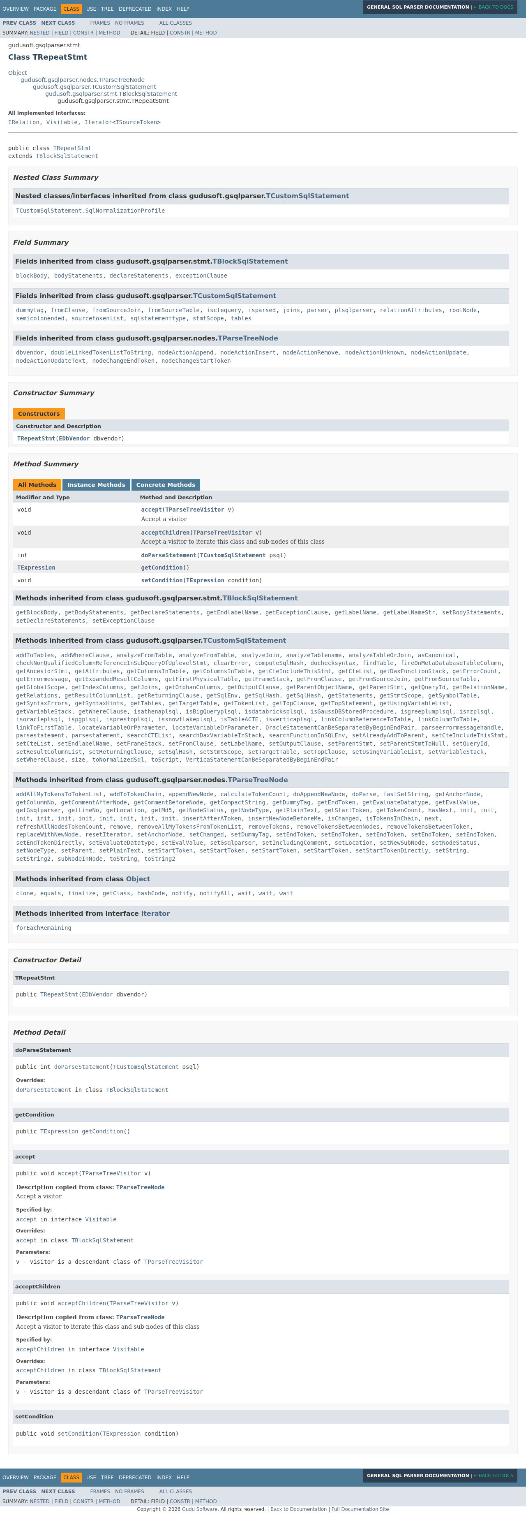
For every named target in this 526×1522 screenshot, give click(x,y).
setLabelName (241, 743)
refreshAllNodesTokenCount (59, 826)
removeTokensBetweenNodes (338, 826)
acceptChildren (165, 532)
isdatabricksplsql (274, 711)
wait (245, 893)
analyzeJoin (260, 655)
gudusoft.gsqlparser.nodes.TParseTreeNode (83, 79)
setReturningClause (120, 751)
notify (182, 893)
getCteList (355, 671)
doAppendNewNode (319, 794)
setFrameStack (138, 743)
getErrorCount (475, 671)
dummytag (30, 310)
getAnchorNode (457, 794)
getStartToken (346, 810)
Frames (100, 23)
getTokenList (244, 703)
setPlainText (120, 850)
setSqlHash (175, 751)
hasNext (440, 810)
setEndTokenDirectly (49, 842)
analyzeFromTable (144, 655)
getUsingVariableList (414, 703)
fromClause (68, 310)
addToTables (35, 655)
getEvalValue (456, 802)
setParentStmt (350, 743)
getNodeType (250, 810)
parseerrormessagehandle (461, 727)
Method (109, 33)
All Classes (175, 23)
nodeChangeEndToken (123, 360)
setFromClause (191, 743)
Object (17, 72)
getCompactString (237, 802)
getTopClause (293, 703)
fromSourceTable (173, 310)
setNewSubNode (402, 842)
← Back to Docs (493, 7)
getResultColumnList (97, 695)
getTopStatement (347, 703)
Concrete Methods (166, 485)
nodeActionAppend (186, 352)
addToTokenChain (135, 794)
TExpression (36, 567)
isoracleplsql (38, 719)
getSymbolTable (452, 695)
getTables (145, 703)
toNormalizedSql (118, 759)
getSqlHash (262, 695)
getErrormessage (42, 679)
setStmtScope (220, 751)
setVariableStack (456, 751)
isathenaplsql (156, 711)
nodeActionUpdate (438, 352)
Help (183, 9)
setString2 (33, 858)
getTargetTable (192, 703)
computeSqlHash (279, 663)
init (466, 810)
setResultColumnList (49, 751)
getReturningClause (168, 695)
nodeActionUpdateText (50, 360)
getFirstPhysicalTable (201, 679)
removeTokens (269, 826)
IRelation (23, 122)
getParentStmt (381, 687)
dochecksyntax (332, 663)
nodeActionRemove (310, 352)
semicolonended (40, 318)
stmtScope (208, 318)
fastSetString (406, 794)
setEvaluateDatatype (122, 842)
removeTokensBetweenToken (428, 826)
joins (291, 310)
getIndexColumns (97, 687)
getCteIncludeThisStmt (294, 671)
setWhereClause (40, 759)
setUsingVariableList (387, 751)
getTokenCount (399, 810)
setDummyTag (250, 834)
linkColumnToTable (447, 719)
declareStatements (139, 275)
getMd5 (161, 810)
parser (317, 310)
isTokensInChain (392, 818)
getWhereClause (102, 711)
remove (120, 826)
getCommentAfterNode (94, 802)
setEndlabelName (83, 743)
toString (123, 858)
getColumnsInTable (156, 671)
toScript (165, 759)
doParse (364, 794)
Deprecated (135, 9)
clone (24, 893)
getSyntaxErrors (42, 703)
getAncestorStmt (42, 671)
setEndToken (295, 834)
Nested (39, 33)
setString (450, 850)
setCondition (162, 580)
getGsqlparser (38, 810)
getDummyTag (291, 802)
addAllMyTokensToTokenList (59, 794)
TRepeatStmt (72, 148)
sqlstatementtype (158, 318)
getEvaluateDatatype (395, 802)
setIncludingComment (295, 842)
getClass (116, 893)
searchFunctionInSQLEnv (307, 735)
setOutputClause (295, 743)
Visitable (62, 122)
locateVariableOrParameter (121, 727)
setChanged (206, 834)
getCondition (162, 567)
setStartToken (170, 850)
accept (151, 509)
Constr (83, 33)
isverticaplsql (289, 719)
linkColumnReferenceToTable (366, 719)
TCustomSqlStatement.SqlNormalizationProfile (90, 210)
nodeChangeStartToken (196, 360)
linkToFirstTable (44, 727)
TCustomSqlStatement (307, 196)
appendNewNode (191, 794)
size (78, 759)
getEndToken (336, 802)
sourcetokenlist (97, 318)
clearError (230, 663)
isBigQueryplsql (212, 711)
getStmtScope (400, 695)
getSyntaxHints (99, 703)
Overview (15, 9)
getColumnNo (35, 802)
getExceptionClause (296, 612)
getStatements (350, 695)
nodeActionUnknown (374, 352)
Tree (107, 9)
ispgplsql (83, 719)
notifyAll (215, 893)
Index (164, 9)
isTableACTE (239, 719)
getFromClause (319, 679)
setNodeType (35, 850)
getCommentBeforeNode (168, 802)
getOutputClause (253, 687)
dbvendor (30, 352)
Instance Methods (96, 485)
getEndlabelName (232, 612)
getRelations (37, 695)
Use (91, 9)
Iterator (98, 122)
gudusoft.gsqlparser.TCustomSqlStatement (94, 86)
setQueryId (469, 743)
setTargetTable (272, 751)
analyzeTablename (313, 655)
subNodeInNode (80, 858)
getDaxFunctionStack (412, 671)
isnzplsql (475, 711)
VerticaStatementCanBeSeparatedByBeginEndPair (262, 759)
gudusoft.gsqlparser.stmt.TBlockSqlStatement (111, 93)
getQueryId (428, 687)
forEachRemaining (44, 927)
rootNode (463, 310)
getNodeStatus (201, 810)
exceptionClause (201, 275)
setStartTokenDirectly (391, 850)
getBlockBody (37, 612)
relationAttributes (411, 310)
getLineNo (83, 810)
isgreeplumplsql (426, 711)
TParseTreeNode (248, 338)
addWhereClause (85, 655)
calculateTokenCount (253, 794)
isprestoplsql (128, 719)
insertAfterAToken (211, 818)
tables (241, 318)
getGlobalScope (40, 687)
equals (50, 893)
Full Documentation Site (360, 1509)
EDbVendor (74, 438)
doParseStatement (169, 555)
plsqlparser (354, 310)
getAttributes (97, 671)
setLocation (354, 842)
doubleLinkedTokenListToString (101, 352)
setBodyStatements (471, 612)
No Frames (129, 23)
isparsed (262, 310)
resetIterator (108, 834)
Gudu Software (199, 1509)
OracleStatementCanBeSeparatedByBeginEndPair (339, 727)
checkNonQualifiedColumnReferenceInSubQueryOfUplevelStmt (111, 663)
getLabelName (355, 612)
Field (61, 33)
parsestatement (40, 735)
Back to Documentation (298, 1509)
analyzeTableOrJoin (379, 655)
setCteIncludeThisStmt (468, 735)
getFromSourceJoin (377, 679)
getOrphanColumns (192, 687)
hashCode (151, 893)
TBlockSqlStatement (67, 156)
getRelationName (478, 687)
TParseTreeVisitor (195, 509)
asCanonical (437, 655)
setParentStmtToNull (412, 743)
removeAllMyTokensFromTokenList (189, 826)
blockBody (31, 275)
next (432, 818)
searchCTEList (149, 735)
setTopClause (324, 751)
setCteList (33, 743)
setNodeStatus (454, 842)
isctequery (224, 310)
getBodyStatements (94, 612)
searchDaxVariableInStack (220, 735)
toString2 (159, 858)
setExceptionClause (123, 620)
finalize (81, 893)
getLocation (125, 810)
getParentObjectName (319, 687)
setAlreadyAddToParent (388, 735)
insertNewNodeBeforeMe (284, 818)
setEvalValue (182, 842)
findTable (378, 663)
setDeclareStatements (50, 620)
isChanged (343, 818)
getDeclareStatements (165, 612)
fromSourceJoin (116, 310)
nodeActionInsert (248, 352)
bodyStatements (78, 275)
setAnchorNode (159, 834)
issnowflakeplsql (186, 719)
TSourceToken (136, 122)
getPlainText (296, 810)
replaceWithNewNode (47, 834)
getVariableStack (44, 711)
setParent (76, 850)
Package (45, 9)
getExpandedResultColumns (116, 679)
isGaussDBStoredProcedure (351, 711)
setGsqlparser (232, 842)
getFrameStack (267, 679)
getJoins (144, 687)
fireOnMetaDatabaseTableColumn (451, 663)
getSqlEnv (222, 695)
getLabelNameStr (409, 612)
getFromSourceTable (445, 679)
